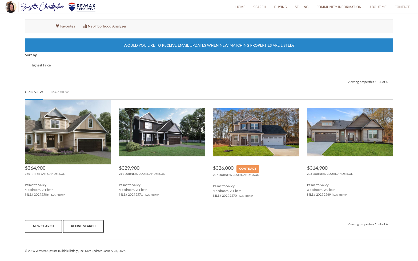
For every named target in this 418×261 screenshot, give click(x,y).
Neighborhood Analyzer (105, 26)
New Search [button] (43, 226)
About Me (378, 7)
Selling (301, 7)
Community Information (338, 7)
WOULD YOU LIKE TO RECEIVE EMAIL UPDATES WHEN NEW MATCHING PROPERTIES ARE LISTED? (208, 45)
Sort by (31, 55)
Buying (280, 7)
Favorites (65, 26)
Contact (402, 7)
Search (259, 7)
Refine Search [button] (83, 226)
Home (240, 7)
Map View (60, 92)
